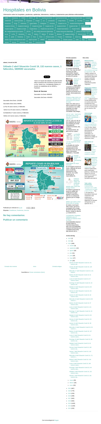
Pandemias (20, 37)
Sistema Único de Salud (54, 39)
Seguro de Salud (33, 39)
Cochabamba (51, 20)
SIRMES (42, 39)
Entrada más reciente (11, 266)
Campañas (88, 18)
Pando (28, 37)
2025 (69, 238)
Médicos (44, 34)
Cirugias (38, 20)
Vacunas (14, 42)
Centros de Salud (18, 20)
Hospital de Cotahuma (23, 26)
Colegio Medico (62, 20)
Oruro (6, 37)
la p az (6, 34)
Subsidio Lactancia (67, 39)
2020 (69, 391)
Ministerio (59, 34)
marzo (72, 380)
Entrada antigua (57, 266)
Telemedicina (91, 39)
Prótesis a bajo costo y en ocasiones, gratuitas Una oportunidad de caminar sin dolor (73, 100)
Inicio (34, 266)
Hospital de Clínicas (10, 26)
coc (44, 20)
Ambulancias (15, 18)
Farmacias (52, 23)
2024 (69, 241)
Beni (37, 18)
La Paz (13, 34)
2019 (69, 393)
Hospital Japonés (9, 29)
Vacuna (7, 42)
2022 (69, 243)
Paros (34, 37)
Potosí (40, 37)
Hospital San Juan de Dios (47, 29)
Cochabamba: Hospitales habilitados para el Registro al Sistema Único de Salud (73, 218)
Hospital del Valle (73, 26)
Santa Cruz (78, 37)
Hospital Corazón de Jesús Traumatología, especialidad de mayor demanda (73, 160)
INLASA (28, 31)
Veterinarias (22, 42)
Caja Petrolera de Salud (76, 18)
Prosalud (60, 37)
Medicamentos (89, 60)
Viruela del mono (39, 42)
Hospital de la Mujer (37, 26)
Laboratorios (21, 34)
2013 (69, 408)
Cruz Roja (79, 20)
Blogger (56, 420)
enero (71, 385)
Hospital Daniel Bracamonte (77, 23)
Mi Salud (51, 34)
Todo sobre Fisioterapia (88, 183)
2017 (69, 398)
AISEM (6, 18)
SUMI (77, 39)
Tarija (83, 39)
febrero (72, 382)
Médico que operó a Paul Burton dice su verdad (73, 202)
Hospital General (85, 26)
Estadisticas (43, 23)
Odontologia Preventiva (88, 113)
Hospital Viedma (76, 29)
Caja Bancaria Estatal (47, 18)
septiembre (73, 248)
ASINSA (23, 18)
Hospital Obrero (33, 29)
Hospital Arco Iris (62, 23)
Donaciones (8, 23)
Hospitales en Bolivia (24, 9)
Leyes (29, 34)
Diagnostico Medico (91, 87)
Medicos (36, 34)
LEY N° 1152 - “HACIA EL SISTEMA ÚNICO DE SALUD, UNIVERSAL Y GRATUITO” (73, 116)
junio (71, 255)
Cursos (87, 20)
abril (71, 260)
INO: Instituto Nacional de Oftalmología (43, 31)
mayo (71, 258)
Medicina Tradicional (91, 157)
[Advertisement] (50, 50)
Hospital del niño (49, 26)
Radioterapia (68, 37)
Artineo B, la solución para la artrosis (77, 81)
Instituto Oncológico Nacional (83, 31)
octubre (72, 245)
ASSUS (31, 18)
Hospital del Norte (61, 26)
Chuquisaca (29, 20)
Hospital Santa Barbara (62, 29)
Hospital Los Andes (21, 29)
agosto (72, 250)
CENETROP (8, 20)
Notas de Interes (82, 34)
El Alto (15, 23)
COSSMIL (71, 20)
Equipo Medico (33, 23)
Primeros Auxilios (50, 37)
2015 (69, 403)
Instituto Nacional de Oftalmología (64, 31)
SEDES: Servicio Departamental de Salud (15, 39)
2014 (69, 406)
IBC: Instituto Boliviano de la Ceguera (14, 31)
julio (71, 253)
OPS (91, 34)
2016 (69, 401)
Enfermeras (23, 23)
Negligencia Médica (70, 34)
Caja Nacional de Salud (61, 18)
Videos (30, 42)
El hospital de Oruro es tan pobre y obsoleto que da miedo (77, 63)
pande (12, 37)
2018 (69, 396)
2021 (69, 388)
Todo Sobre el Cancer (89, 142)
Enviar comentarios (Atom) (37, 272)
